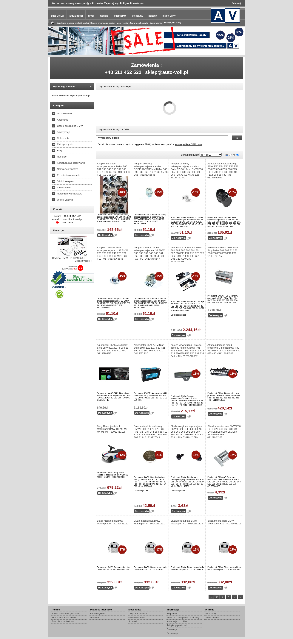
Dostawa (94, 617)
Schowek (133, 621)
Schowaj (236, 3)
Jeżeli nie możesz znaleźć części (73, 23)
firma (91, 15)
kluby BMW (169, 15)
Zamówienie (156, 23)
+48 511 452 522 (123, 72)
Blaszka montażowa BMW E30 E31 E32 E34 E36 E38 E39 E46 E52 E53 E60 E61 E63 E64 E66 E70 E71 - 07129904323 (224, 432)
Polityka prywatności (177, 625)
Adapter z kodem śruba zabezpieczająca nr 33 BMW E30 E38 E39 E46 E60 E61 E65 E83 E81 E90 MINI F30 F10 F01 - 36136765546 (112, 253)
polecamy (137, 15)
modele (104, 15)
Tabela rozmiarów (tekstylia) (66, 613)
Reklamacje (172, 633)
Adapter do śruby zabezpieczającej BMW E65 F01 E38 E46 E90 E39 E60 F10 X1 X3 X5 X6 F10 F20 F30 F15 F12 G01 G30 (113, 169)
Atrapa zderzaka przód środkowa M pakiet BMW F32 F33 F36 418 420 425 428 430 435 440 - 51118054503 (223, 349)
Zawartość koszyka (138, 23)
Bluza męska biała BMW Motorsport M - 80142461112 (112, 522)
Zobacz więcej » (83, 260)
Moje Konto (122, 23)
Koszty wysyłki (97, 613)
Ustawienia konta (136, 617)
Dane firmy (210, 613)
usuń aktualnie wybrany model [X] (71, 95)
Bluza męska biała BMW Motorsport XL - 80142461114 (187, 522)
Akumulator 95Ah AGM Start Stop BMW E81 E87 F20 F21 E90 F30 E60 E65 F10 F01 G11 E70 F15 (223, 251)
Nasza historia (212, 617)
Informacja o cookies (177, 621)
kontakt (153, 15)
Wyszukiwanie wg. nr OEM (114, 129)
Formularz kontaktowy (63, 621)
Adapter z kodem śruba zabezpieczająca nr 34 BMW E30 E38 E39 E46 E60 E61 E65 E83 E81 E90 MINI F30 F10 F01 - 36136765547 (149, 253)
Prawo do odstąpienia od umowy (183, 617)
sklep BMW (119, 15)
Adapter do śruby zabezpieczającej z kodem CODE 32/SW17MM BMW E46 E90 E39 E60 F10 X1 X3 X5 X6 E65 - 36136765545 (151, 169)
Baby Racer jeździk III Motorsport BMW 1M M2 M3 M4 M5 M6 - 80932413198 (112, 429)
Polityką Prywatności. (132, 3)
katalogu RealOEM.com (188, 144)
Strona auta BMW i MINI (64, 617)
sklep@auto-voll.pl (166, 72)
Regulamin (172, 613)
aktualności (76, 15)
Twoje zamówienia (137, 613)
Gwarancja (172, 629)
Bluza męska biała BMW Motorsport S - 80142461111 (149, 522)
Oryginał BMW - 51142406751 (68, 258)
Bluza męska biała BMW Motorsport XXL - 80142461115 (224, 522)
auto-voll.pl (57, 15)
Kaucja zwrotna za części (102, 23)
